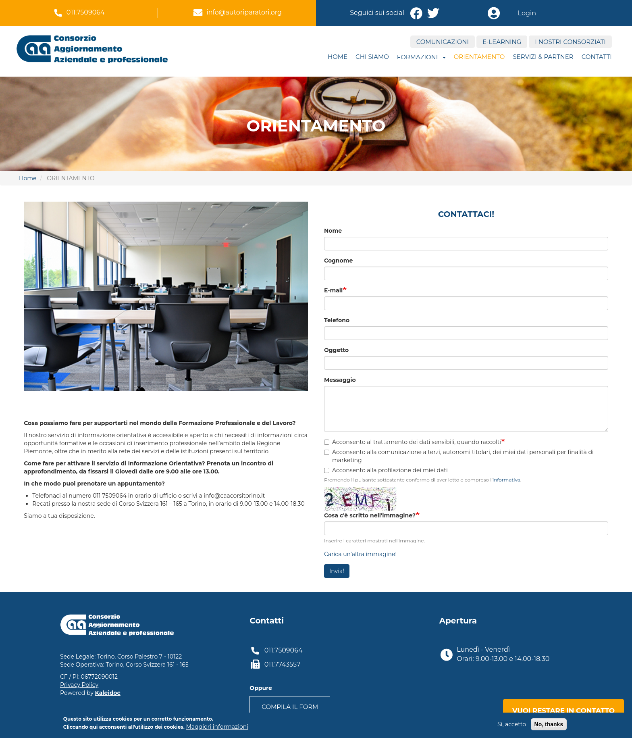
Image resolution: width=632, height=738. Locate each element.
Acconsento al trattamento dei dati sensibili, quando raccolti (412, 442)
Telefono (336, 320)
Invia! (336, 571)
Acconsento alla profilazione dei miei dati (386, 470)
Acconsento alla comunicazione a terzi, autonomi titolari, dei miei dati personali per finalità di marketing (459, 456)
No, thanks (548, 724)
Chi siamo (372, 56)
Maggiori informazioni (217, 726)
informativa (506, 480)
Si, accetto (511, 724)
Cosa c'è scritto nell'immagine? (370, 515)
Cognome (338, 260)
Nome (333, 230)
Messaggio (340, 380)
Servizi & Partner (543, 56)
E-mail (333, 290)
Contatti (597, 56)
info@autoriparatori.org (244, 12)
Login (527, 13)
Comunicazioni (442, 42)
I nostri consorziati (570, 42)
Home (337, 56)
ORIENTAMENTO (479, 56)
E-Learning (501, 42)
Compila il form (290, 707)
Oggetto (336, 350)
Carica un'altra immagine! (360, 554)
